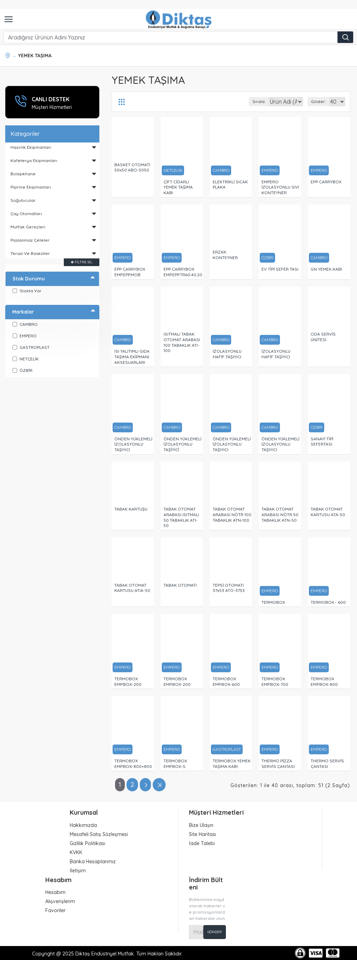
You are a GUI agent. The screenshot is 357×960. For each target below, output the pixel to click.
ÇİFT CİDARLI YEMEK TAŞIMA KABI (178, 187)
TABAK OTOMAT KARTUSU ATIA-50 (132, 587)
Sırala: (236, 101)
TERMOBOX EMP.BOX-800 (324, 681)
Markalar (23, 312)
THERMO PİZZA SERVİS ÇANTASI (278, 763)
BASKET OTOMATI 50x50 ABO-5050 (132, 167)
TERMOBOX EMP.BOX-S (175, 763)
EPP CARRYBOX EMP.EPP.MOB (129, 271)
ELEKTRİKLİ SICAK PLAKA (230, 184)
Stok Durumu (29, 279)
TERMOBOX (273, 602)
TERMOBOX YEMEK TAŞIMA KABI (232, 763)
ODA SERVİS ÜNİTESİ (323, 336)
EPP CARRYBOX (326, 181)
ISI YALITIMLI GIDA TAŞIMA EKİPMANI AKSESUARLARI (132, 357)
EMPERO (269, 170)
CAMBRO (221, 170)
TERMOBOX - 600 (328, 602)
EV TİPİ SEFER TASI (279, 269)
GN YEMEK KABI (326, 269)
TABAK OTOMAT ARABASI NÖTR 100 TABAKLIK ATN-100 (232, 514)
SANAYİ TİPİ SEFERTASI (322, 441)
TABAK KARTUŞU (130, 509)
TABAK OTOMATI (180, 585)
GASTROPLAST (227, 749)
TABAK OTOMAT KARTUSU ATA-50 (328, 511)
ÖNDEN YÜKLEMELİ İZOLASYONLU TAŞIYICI (133, 444)
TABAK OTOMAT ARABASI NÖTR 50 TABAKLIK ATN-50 (279, 514)
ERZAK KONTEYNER (225, 254)
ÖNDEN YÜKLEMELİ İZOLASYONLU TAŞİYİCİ (183, 444)
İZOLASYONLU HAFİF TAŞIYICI (227, 354)
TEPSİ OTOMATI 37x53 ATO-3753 (229, 587)
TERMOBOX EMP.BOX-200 (128, 681)
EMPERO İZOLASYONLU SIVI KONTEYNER (280, 187)
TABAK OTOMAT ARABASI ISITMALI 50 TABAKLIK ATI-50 (181, 517)
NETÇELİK (173, 170)
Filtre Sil (83, 262)
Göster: (318, 101)
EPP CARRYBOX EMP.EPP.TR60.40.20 (183, 271)
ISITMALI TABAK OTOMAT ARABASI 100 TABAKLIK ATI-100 (182, 342)
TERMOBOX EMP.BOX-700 (274, 681)
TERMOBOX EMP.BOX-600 (226, 681)
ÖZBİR (267, 257)
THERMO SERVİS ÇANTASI (327, 763)
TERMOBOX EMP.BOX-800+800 (133, 763)
